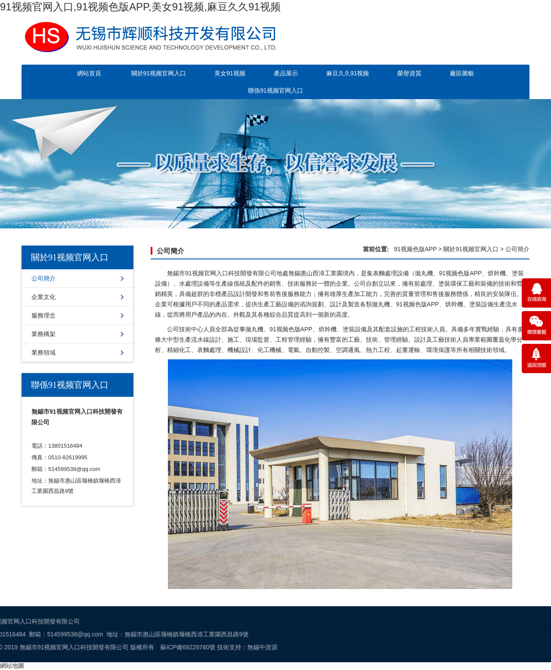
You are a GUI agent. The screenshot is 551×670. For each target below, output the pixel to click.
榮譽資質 (409, 73)
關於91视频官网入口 (158, 73)
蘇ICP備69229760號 (35, 647)
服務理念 (43, 315)
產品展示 (286, 73)
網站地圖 (12, 665)
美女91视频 (229, 73)
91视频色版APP (415, 249)
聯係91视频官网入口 (275, 90)
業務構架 (43, 333)
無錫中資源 (110, 647)
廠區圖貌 (462, 73)
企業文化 (43, 296)
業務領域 (43, 352)
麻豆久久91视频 (347, 73)
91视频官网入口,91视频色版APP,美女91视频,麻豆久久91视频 (140, 6)
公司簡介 (43, 278)
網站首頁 (89, 73)
